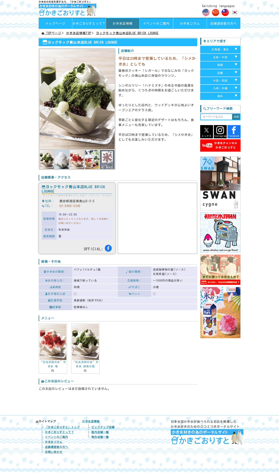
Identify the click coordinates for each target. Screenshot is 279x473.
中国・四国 (220, 80)
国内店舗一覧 (100, 432)
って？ (88, 23)
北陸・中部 (220, 57)
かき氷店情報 (122, 23)
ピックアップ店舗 (103, 427)
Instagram (220, 131)
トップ (62, 427)
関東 (220, 65)
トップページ (55, 23)
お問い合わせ (53, 452)
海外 (220, 96)
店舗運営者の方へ (223, 23)
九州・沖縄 (220, 88)
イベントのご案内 (156, 23)
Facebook (233, 131)
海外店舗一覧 (100, 437)
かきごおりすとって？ (59, 432)
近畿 (220, 73)
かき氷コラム (190, 23)
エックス (206, 131)
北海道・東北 (220, 49)
